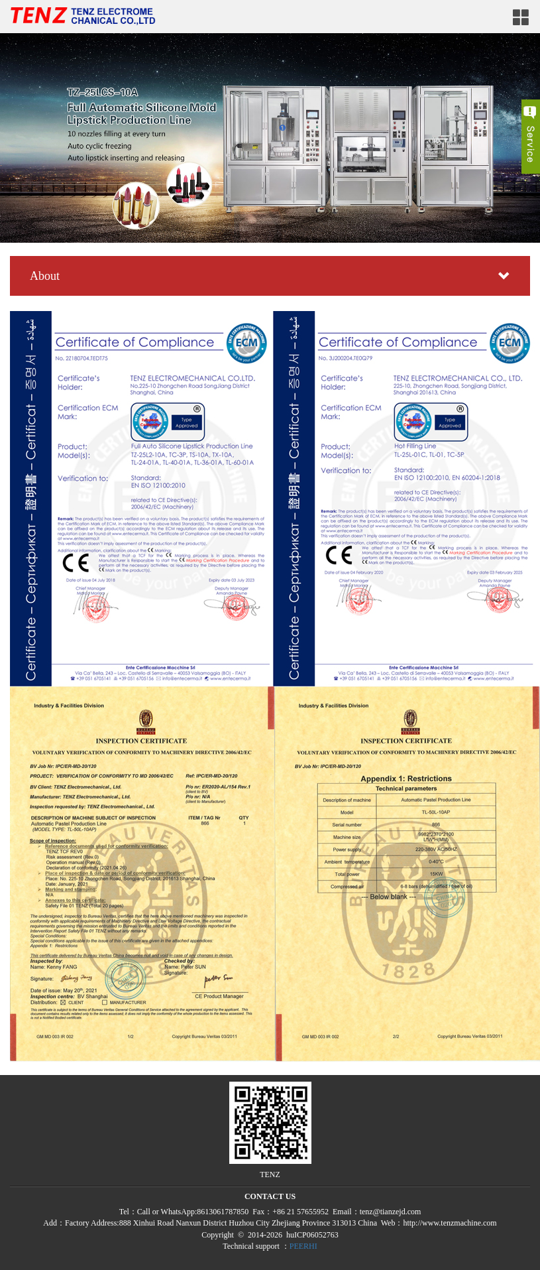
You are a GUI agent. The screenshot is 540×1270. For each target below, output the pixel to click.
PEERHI (303, 1246)
